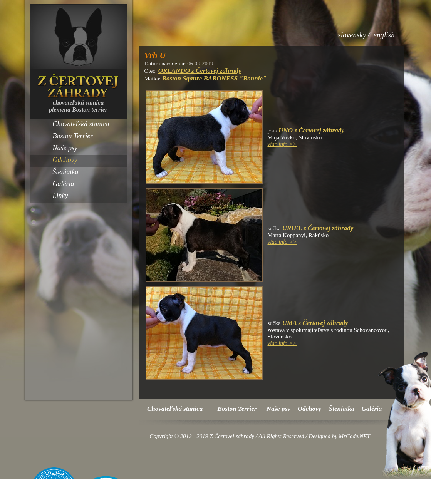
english (384, 35)
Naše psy (65, 148)
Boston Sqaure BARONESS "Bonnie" (214, 78)
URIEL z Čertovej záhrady (317, 228)
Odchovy (65, 160)
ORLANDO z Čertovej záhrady (199, 70)
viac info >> (282, 144)
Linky (60, 195)
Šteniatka (66, 172)
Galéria (63, 184)
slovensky (352, 35)
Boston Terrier (73, 136)
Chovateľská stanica (81, 124)
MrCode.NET (354, 436)
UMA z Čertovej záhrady (315, 323)
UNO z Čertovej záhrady (311, 130)
